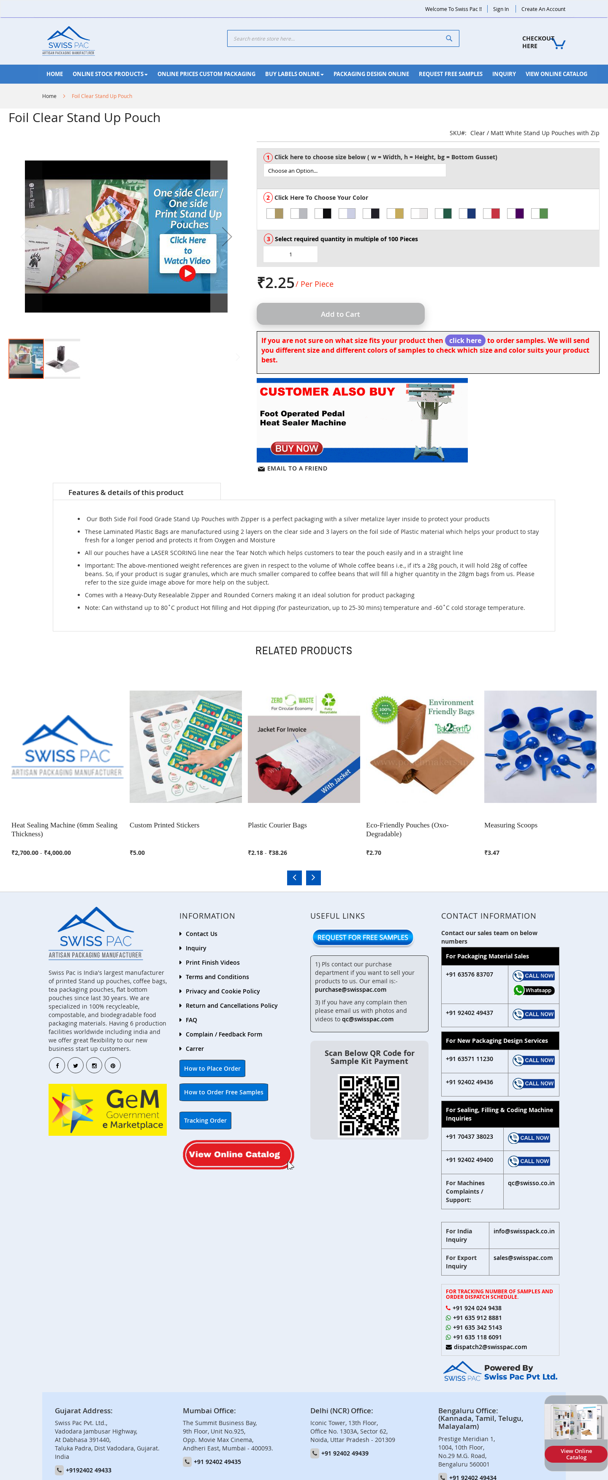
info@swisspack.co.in (524, 1230)
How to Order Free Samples (223, 1092)
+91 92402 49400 (469, 1159)
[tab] (137, 492)
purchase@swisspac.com (350, 989)
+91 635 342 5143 (477, 1327)
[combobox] (343, 38)
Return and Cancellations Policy (232, 1005)
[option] (274, 213)
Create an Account (543, 8)
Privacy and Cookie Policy (223, 991)
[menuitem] (54, 74)
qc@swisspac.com (368, 1018)
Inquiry (196, 948)
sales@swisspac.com (523, 1257)
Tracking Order (205, 1120)
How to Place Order (212, 1068)
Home (49, 95)
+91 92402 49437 (469, 1012)
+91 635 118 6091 (477, 1337)
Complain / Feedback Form (224, 1034)
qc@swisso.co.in (531, 1182)
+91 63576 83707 (469, 974)
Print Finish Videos (213, 962)
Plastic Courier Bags (278, 823)
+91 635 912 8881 (477, 1317)
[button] (227, 236)
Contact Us (201, 933)
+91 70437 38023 (469, 1136)
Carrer (195, 1048)
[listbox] (431, 170)
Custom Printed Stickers (166, 823)
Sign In (501, 8)
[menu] (317, 74)
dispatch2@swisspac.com (490, 1346)
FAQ (191, 1019)
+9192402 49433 (88, 1470)
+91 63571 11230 (469, 1058)
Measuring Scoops (512, 823)
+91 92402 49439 (345, 1453)
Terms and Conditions (217, 976)
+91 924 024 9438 (477, 1307)
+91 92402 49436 (469, 1081)
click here (465, 340)
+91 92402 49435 (217, 1461)
